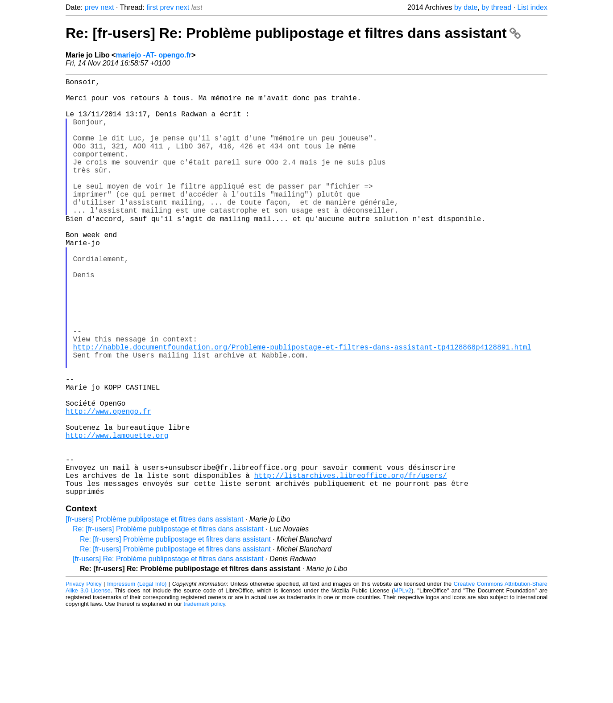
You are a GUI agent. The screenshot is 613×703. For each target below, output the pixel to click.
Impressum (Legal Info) (136, 676)
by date (465, 7)
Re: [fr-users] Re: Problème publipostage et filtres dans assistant (293, 33)
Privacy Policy (84, 676)
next (107, 7)
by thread (496, 7)
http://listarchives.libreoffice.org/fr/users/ (350, 564)
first (152, 7)
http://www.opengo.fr (108, 485)
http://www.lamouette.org (117, 515)
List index (532, 7)
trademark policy (204, 696)
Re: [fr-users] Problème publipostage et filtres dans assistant (168, 621)
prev (92, 7)
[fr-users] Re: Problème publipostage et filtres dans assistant (168, 651)
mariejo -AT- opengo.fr (153, 55)
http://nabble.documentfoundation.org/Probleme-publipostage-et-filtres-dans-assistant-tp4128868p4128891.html (302, 407)
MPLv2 (402, 682)
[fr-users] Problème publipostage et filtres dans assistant (154, 611)
